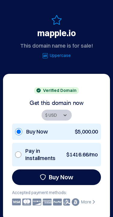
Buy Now (56, 177)
